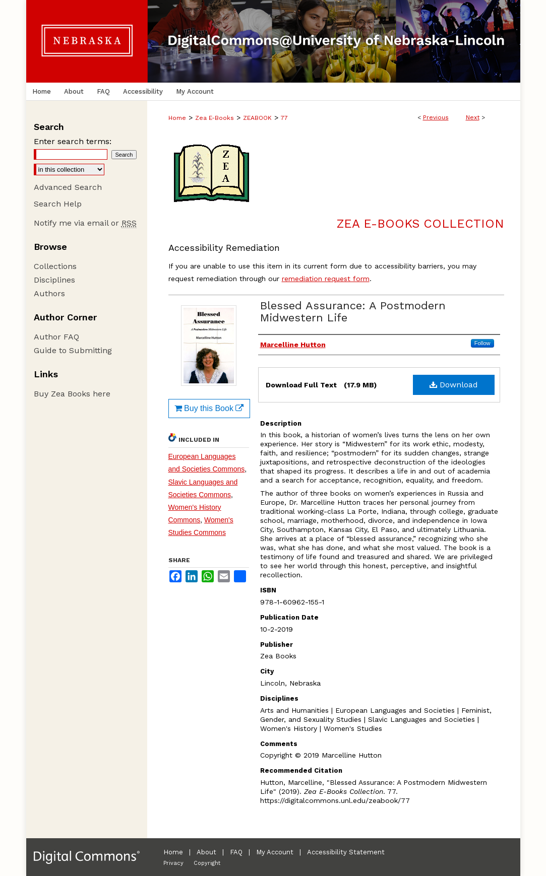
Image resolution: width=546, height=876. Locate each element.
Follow (482, 343)
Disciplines (54, 280)
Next (472, 117)
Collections (55, 266)
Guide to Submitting (73, 350)
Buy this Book (209, 408)
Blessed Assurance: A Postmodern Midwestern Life (353, 311)
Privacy (173, 863)
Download (454, 384)
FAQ (236, 852)
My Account (274, 852)
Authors (49, 293)
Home (177, 117)
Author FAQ (56, 337)
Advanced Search (68, 187)
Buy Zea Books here (72, 393)
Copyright (207, 863)
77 (284, 117)
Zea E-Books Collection (420, 224)
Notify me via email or (85, 223)
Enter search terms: (72, 141)
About (206, 852)
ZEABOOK (257, 117)
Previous (436, 117)
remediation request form (326, 279)
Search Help (58, 204)
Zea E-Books (214, 117)
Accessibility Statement (346, 852)
